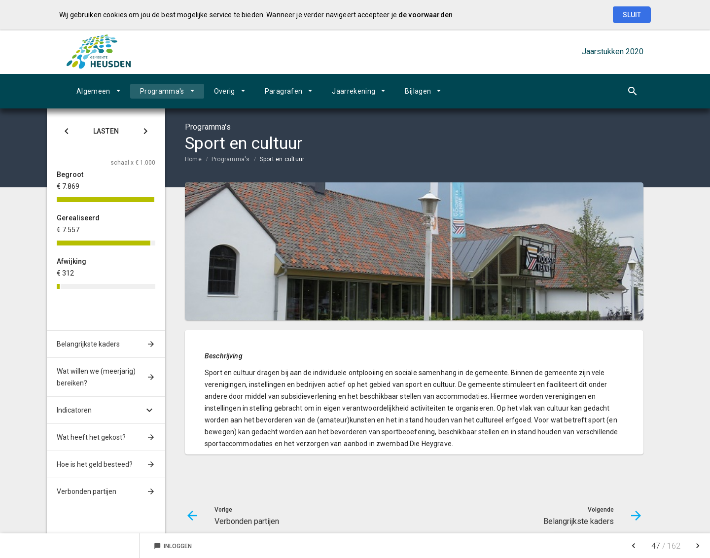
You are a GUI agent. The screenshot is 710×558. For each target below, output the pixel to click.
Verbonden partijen (86, 491)
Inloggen (173, 546)
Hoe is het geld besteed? (95, 464)
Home (193, 159)
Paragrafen (284, 91)
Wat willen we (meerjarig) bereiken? (96, 377)
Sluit (632, 15)
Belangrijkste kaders (88, 344)
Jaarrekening (353, 91)
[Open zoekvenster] (632, 91)
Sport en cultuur (282, 159)
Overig (224, 91)
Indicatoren (74, 410)
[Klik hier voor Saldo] (66, 132)
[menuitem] (98, 91)
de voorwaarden (425, 15)
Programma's (162, 91)
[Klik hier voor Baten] (145, 132)
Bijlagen (418, 91)
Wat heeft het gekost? (91, 437)
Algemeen (93, 91)
